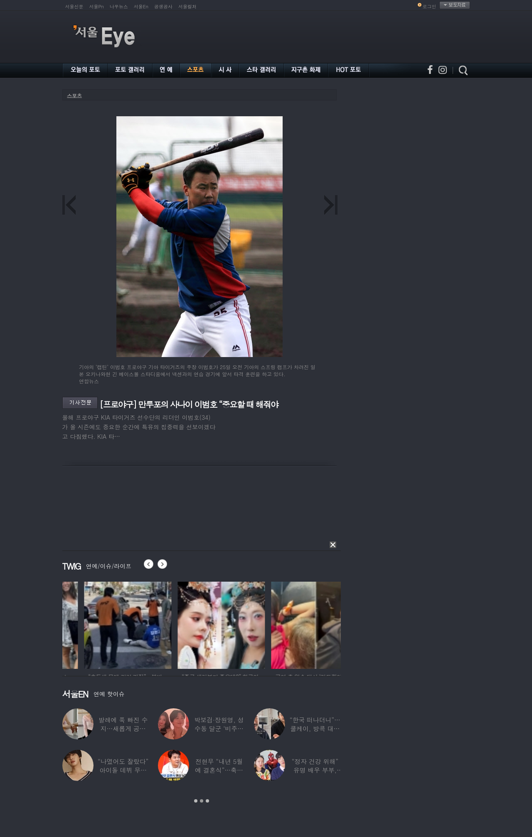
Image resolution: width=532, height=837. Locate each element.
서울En (141, 6)
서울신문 (74, 6)
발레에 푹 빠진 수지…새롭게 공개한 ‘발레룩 (123, 728)
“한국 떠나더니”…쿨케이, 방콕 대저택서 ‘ (315, 728)
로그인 (429, 6)
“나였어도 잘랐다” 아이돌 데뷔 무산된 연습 (123, 770)
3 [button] (207, 801)
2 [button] (201, 801)
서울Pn (96, 6)
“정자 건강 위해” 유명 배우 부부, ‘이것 (315, 770)
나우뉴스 (119, 6)
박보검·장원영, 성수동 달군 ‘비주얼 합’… (219, 728)
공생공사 (163, 6)
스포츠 (74, 96)
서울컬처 (187, 6)
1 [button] (195, 801)
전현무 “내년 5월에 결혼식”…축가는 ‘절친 (219, 770)
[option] (91, 624)
